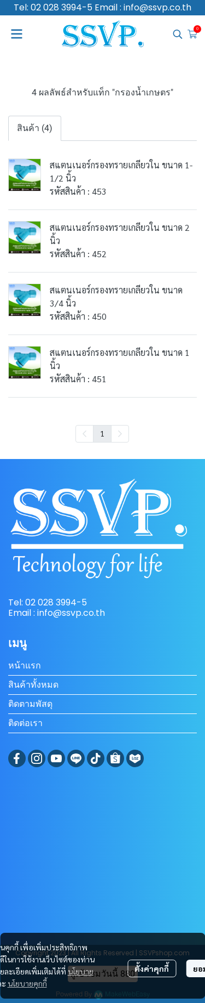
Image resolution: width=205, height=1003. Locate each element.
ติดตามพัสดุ (30, 704)
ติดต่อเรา (25, 723)
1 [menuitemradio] (102, 433)
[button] (177, 34)
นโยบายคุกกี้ (27, 983)
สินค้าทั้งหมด (33, 684)
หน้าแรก (24, 665)
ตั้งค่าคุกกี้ (151, 968)
